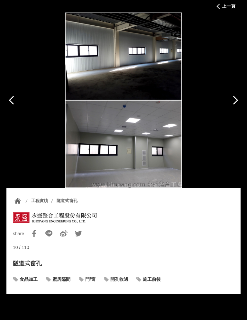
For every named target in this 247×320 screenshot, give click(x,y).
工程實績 (39, 200)
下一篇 (235, 100)
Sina (64, 233)
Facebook (34, 233)
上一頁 (228, 6)
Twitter (78, 233)
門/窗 (90, 279)
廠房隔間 (61, 279)
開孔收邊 (119, 279)
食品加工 (29, 279)
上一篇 (11, 100)
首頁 (18, 201)
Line (49, 233)
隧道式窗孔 (67, 200)
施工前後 (152, 279)
